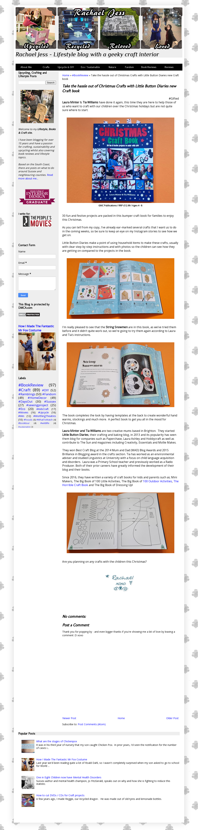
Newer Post (69, 718)
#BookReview (80, 75)
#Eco (21, 409)
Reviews (168, 67)
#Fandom (49, 394)
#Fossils (28, 419)
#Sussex (50, 401)
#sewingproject (37, 405)
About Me (26, 67)
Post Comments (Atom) (92, 724)
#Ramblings (26, 394)
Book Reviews (148, 67)
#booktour (24, 423)
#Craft (24, 390)
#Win (21, 416)
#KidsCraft (42, 409)
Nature (112, 67)
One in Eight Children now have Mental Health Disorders (68, 777)
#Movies (23, 412)
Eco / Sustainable (91, 67)
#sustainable (24, 426)
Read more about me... (35, 176)
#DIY (45, 390)
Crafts (46, 67)
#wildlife (44, 423)
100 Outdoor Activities (157, 481)
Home (65, 75)
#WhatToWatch (44, 419)
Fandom (129, 67)
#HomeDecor (37, 398)
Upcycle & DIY (67, 67)
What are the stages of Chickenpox (56, 741)
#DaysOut (25, 401)
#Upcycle (43, 412)
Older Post (172, 718)
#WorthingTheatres (44, 416)
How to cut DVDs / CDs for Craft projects (60, 795)
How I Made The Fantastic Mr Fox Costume (36, 328)
